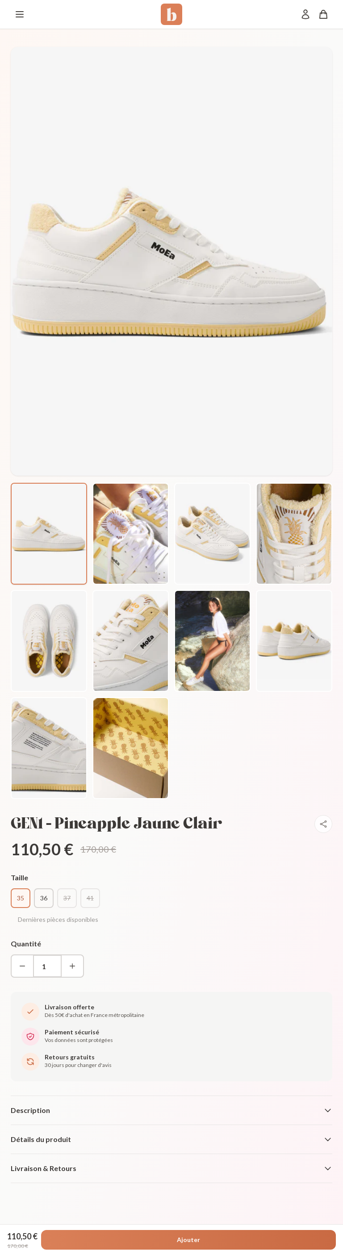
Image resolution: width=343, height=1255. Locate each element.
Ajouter (188, 1239)
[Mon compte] (305, 14)
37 (67, 898)
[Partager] (323, 824)
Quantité (26, 943)
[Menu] (20, 14)
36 (43, 898)
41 (90, 898)
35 (20, 898)
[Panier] (323, 14)
